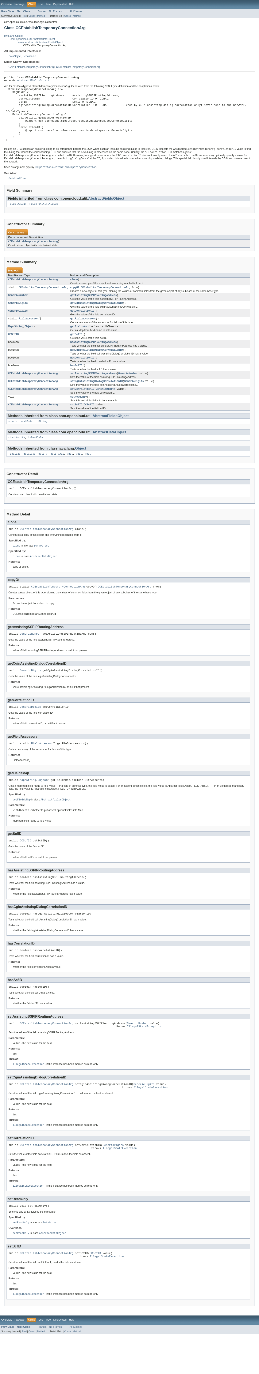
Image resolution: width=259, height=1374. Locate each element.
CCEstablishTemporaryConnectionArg (33, 256)
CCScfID (13, 352)
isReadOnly (35, 460)
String (18, 344)
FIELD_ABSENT (17, 218)
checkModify (16, 460)
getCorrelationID (82, 327)
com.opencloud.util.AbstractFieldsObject (40, 42)
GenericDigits (18, 319)
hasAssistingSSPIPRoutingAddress (93, 360)
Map (10, 344)
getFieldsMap (79, 344)
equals (13, 443)
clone (74, 294)
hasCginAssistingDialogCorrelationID (96, 368)
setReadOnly (78, 418)
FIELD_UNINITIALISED (44, 218)
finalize (14, 476)
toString (41, 443)
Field (24, 16)
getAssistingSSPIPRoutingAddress (93, 311)
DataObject (14, 56)
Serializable (29, 56)
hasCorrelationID (82, 377)
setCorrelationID (82, 410)
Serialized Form (17, 192)
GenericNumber (18, 311)
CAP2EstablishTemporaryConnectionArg (31, 66)
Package (19, 4)
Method (41, 16)
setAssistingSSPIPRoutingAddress (93, 393)
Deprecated (60, 4)
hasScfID (76, 385)
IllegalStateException (144, 1060)
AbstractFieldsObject (33, 81)
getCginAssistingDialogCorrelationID (96, 319)
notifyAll (57, 476)
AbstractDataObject (109, 454)
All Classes (76, 11)
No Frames (55, 11)
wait (70, 476)
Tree (48, 4)
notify (42, 476)
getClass (29, 476)
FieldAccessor (28, 335)
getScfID (76, 352)
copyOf (74, 302)
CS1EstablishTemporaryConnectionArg (78, 66)
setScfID (76, 426)
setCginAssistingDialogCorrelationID (96, 401)
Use (40, 4)
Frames (42, 11)
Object (29, 344)
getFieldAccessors (83, 335)
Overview (6, 4)
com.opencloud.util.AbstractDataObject (33, 39)
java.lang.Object (13, 35)
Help (71, 4)
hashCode (26, 443)
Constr (31, 16)
